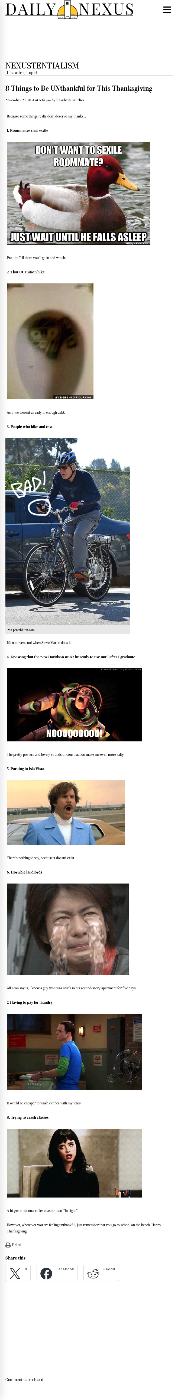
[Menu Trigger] (167, 9)
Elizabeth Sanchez (70, 100)
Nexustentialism (42, 65)
